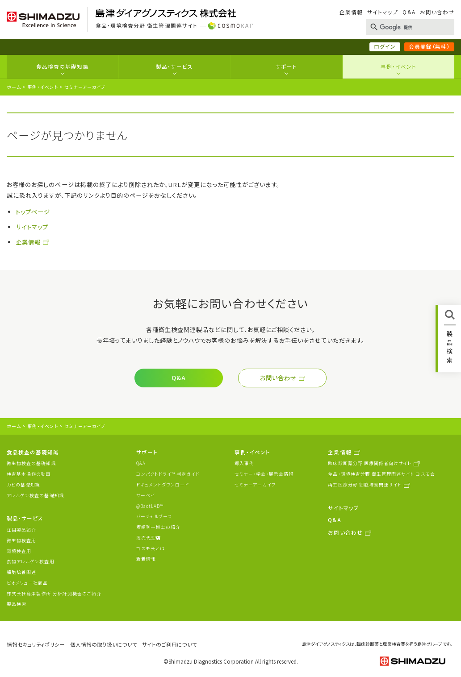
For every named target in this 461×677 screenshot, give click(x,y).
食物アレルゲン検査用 (30, 561)
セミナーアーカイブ (255, 485)
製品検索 (16, 604)
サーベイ (145, 495)
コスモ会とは (150, 548)
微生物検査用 (21, 540)
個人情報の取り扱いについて (103, 644)
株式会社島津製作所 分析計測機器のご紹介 (54, 593)
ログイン (385, 46)
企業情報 (351, 12)
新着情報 (146, 559)
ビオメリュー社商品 (27, 583)
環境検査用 (19, 551)
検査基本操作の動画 (29, 474)
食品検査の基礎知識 (62, 66)
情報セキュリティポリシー (36, 644)
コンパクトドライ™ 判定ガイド (168, 474)
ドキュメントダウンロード (162, 485)
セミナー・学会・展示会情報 (264, 474)
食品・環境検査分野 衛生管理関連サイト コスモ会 (381, 474)
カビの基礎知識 (23, 485)
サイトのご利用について (169, 644)
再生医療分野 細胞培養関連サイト (365, 485)
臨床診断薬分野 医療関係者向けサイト (369, 463)
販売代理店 (148, 538)
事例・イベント (398, 66)
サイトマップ (382, 12)
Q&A (408, 12)
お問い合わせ (437, 12)
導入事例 (244, 463)
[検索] (408, 27)
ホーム (14, 87)
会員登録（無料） (429, 46)
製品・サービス (174, 66)
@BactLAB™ (150, 506)
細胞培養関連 (21, 572)
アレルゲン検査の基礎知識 (35, 495)
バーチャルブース (154, 516)
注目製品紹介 (21, 530)
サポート (286, 66)
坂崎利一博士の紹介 (158, 527)
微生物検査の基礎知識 (31, 463)
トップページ (33, 212)
